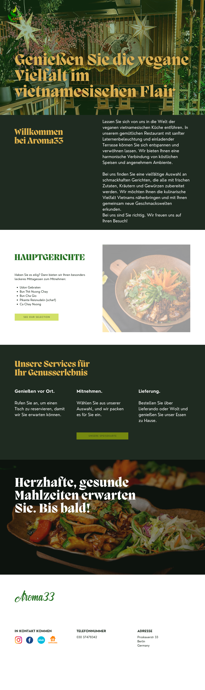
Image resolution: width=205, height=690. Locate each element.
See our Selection (37, 317)
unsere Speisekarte (103, 435)
